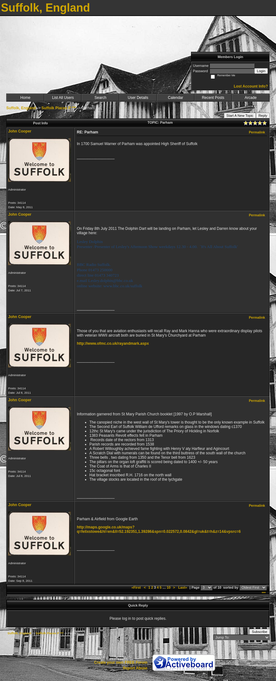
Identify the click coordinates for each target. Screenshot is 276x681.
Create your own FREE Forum (120, 662)
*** (264, 593)
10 (169, 587)
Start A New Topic (239, 115)
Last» (183, 587)
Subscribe (259, 632)
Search (100, 97)
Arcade (251, 97)
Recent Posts (213, 97)
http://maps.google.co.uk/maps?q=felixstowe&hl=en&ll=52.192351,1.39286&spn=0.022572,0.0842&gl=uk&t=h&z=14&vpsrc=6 (159, 529)
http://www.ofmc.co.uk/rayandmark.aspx (113, 343)
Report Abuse (135, 668)
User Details (138, 97)
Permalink (257, 132)
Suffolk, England (21, 108)
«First (136, 587)
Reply (262, 115)
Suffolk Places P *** (58, 108)
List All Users (63, 97)
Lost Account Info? (251, 86)
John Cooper (19, 131)
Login (261, 71)
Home (25, 97)
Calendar (175, 97)
